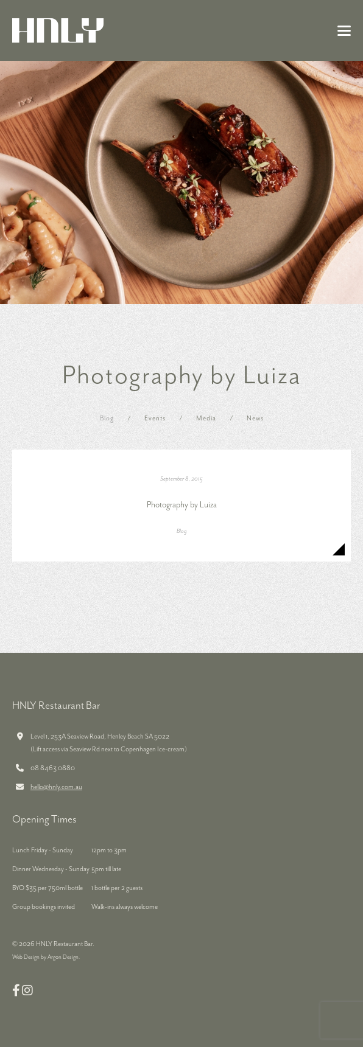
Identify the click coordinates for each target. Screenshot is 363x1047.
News (255, 418)
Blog (107, 418)
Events (155, 418)
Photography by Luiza (182, 505)
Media (206, 418)
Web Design (26, 957)
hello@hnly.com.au (56, 787)
